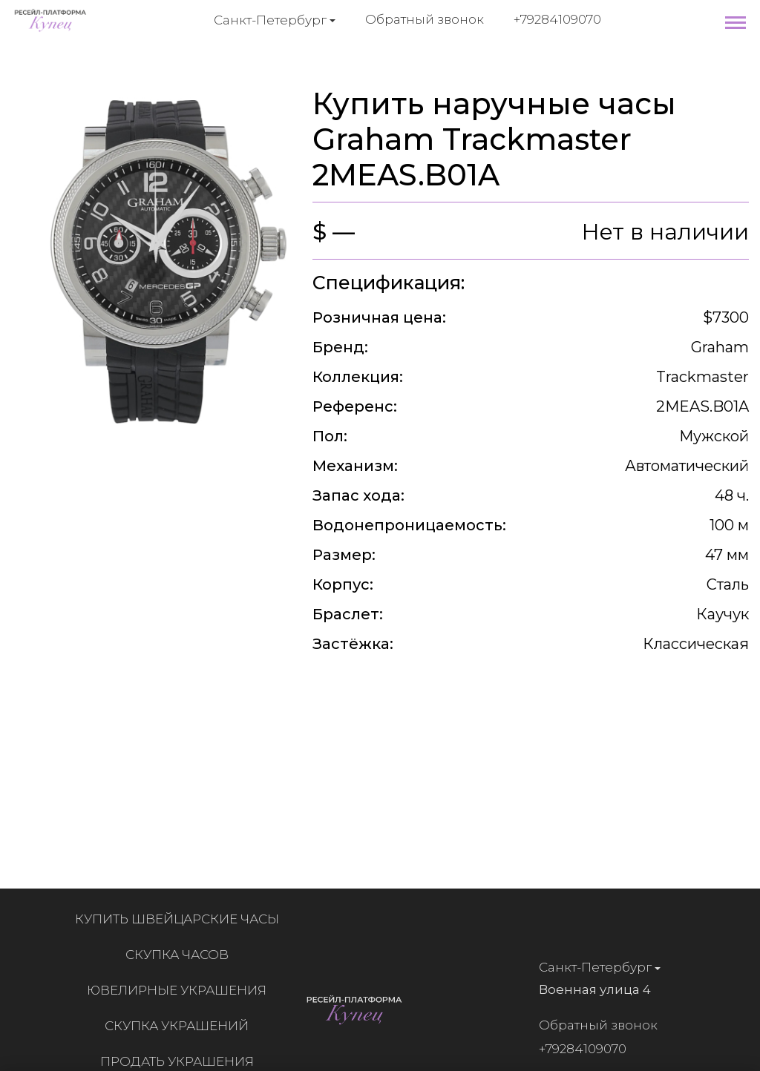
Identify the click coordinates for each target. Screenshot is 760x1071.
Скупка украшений (181, 1025)
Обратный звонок (424, 19)
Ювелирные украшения (181, 990)
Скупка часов (181, 954)
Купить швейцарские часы (181, 919)
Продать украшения (181, 1061)
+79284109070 (557, 19)
